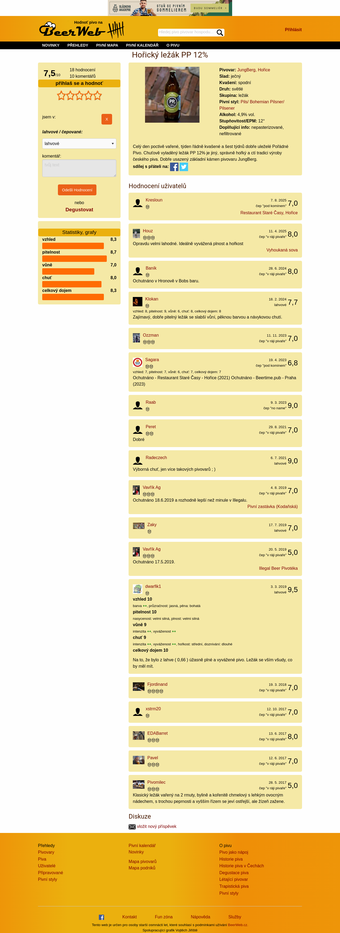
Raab (151, 402)
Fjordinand (157, 684)
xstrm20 (153, 709)
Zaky (152, 524)
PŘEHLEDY (77, 45)
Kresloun (154, 200)
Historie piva (231, 859)
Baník (151, 268)
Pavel (152, 758)
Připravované (50, 872)
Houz (148, 231)
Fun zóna (164, 917)
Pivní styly (47, 879)
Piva (42, 859)
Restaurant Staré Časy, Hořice (269, 212)
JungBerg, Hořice (253, 70)
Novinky (136, 852)
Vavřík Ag (151, 487)
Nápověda (200, 917)
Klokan (151, 299)
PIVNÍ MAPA (107, 45)
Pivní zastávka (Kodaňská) (273, 506)
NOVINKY (51, 45)
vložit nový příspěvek (152, 826)
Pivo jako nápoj (233, 852)
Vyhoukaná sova (282, 250)
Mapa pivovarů (142, 861)
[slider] (79, 95)
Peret (151, 426)
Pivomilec (156, 782)
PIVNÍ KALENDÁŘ (142, 45)
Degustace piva (234, 872)
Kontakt (129, 917)
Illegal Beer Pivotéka (278, 568)
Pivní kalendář (142, 845)
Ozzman (151, 335)
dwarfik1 (153, 586)
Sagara (152, 359)
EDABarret (157, 733)
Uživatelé (47, 866)
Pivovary (46, 852)
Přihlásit (293, 29)
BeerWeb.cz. (238, 925)
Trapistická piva (234, 886)
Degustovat (79, 209)
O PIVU (173, 45)
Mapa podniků (142, 868)
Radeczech (156, 457)
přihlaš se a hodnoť (79, 83)
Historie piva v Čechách (241, 866)
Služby (234, 917)
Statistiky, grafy (79, 229)
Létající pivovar (233, 879)
